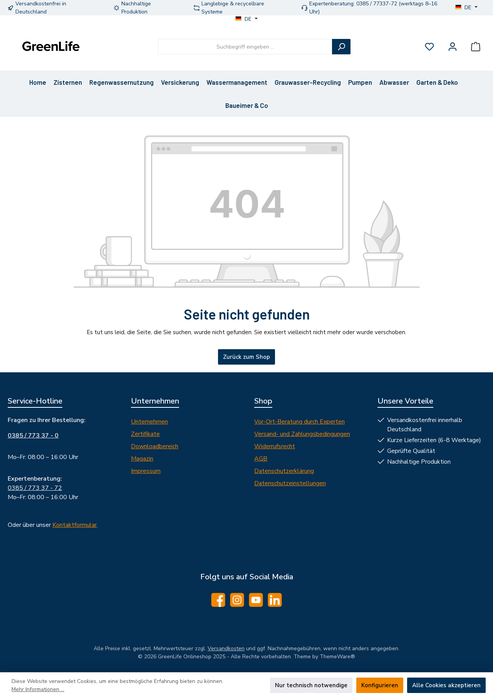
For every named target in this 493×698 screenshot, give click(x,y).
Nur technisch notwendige (311, 685)
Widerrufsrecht (274, 446)
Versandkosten (226, 648)
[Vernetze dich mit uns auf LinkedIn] (274, 600)
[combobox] (245, 46)
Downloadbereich (154, 446)
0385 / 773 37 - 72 (35, 488)
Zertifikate (145, 434)
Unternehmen (149, 421)
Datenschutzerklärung (284, 471)
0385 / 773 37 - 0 (33, 435)
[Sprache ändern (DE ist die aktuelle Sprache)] (466, 7)
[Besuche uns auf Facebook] (218, 600)
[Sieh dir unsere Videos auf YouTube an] (256, 600)
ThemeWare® (337, 656)
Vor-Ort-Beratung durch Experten (299, 421)
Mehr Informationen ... (38, 689)
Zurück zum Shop (246, 357)
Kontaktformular (74, 525)
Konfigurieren (379, 685)
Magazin (142, 458)
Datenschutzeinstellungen (290, 483)
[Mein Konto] (452, 47)
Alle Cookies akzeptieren (446, 685)
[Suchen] (341, 46)
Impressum (146, 471)
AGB (260, 458)
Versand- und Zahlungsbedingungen (302, 434)
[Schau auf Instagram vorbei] (237, 600)
